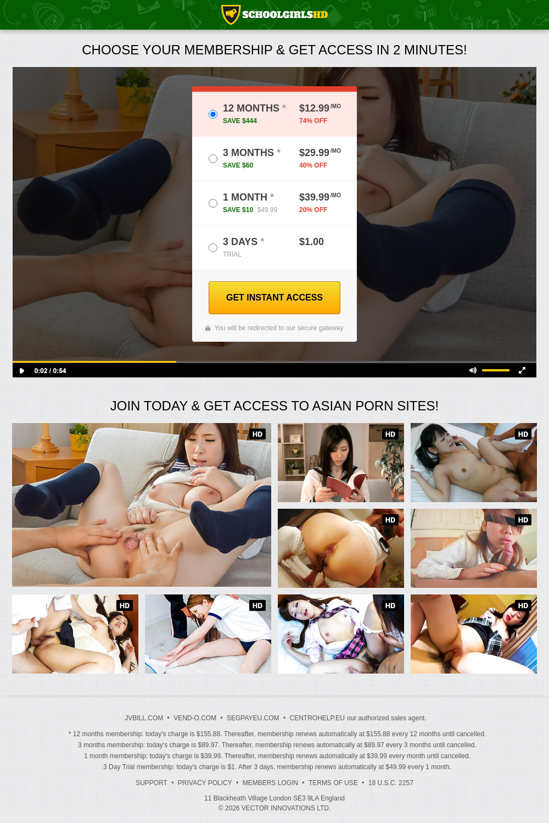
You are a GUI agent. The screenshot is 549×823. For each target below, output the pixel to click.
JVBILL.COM (144, 718)
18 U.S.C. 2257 (390, 783)
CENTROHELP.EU (316, 718)
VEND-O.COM (194, 718)
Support (151, 783)
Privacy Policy (205, 783)
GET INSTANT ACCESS (274, 297)
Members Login (270, 783)
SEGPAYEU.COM (253, 718)
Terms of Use (333, 783)
